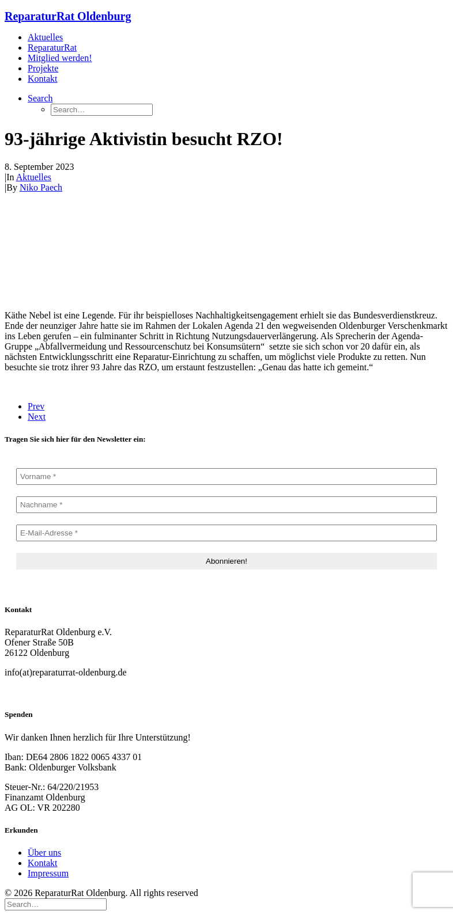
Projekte (43, 68)
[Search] (56, 904)
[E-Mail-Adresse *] (226, 533)
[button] (40, 98)
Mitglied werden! (60, 58)
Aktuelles (45, 37)
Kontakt (43, 78)
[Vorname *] (226, 476)
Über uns (44, 852)
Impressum (48, 873)
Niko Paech (41, 187)
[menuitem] (238, 37)
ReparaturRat (52, 47)
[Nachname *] (226, 504)
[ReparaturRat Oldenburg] (226, 16)
